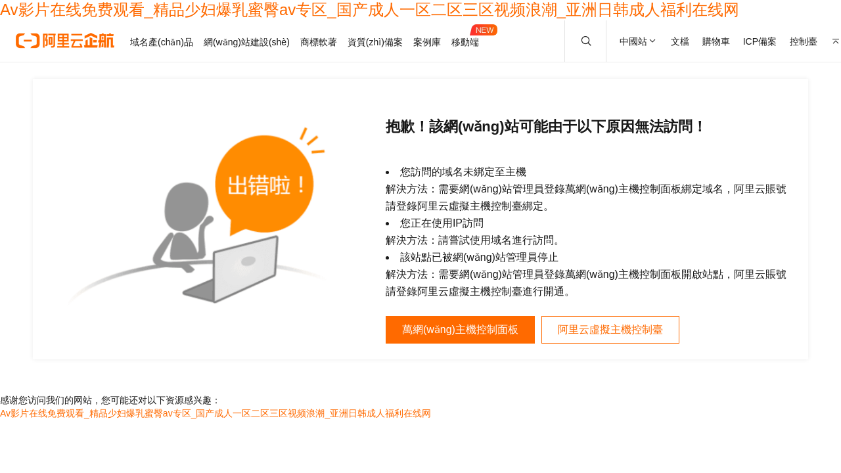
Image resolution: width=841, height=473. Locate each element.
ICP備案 (760, 41)
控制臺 (803, 41)
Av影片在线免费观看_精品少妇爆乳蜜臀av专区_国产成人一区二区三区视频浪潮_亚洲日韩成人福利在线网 (369, 9)
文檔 (680, 41)
